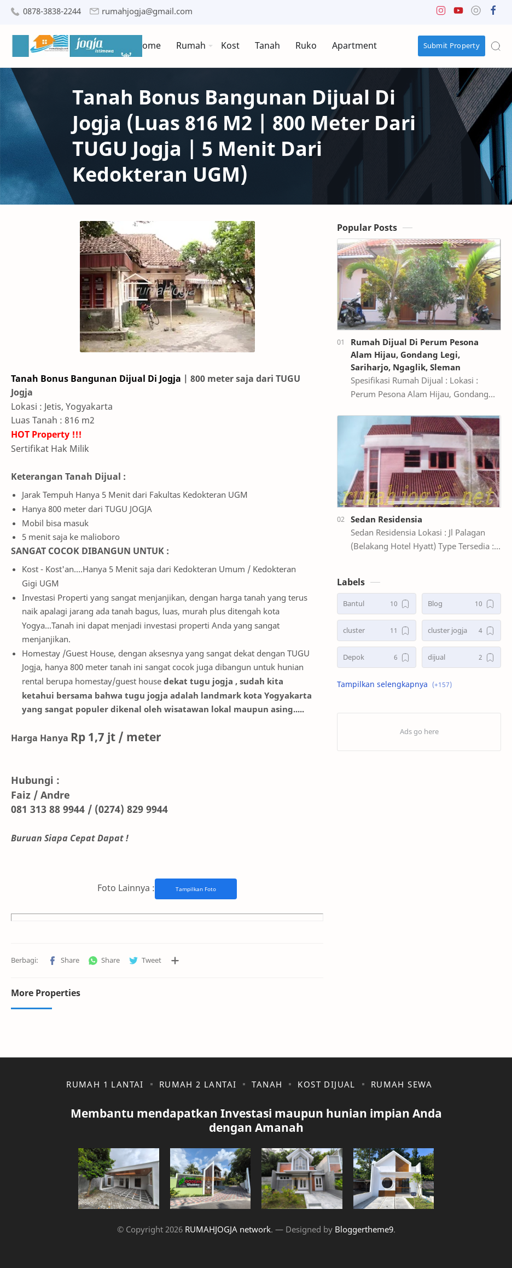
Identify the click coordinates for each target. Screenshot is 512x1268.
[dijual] (461, 657)
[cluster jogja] (461, 630)
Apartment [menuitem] (354, 45)
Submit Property (451, 45)
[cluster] (376, 630)
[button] (440, 13)
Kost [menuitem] (230, 45)
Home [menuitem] (148, 45)
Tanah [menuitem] (267, 45)
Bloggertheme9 (364, 1229)
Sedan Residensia (386, 519)
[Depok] (376, 657)
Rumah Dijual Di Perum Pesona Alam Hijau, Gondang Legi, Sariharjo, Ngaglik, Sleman (415, 354)
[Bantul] (376, 603)
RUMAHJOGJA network (228, 1229)
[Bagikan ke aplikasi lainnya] (175, 960)
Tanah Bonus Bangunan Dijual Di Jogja (96, 379)
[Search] (495, 46)
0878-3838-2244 (52, 11)
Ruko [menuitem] (306, 45)
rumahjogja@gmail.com (147, 11)
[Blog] (461, 603)
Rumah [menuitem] (191, 45)
